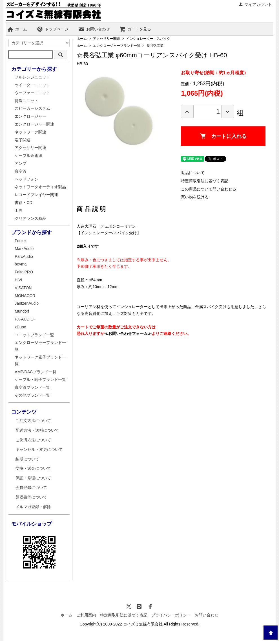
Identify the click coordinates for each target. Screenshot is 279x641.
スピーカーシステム (32, 108)
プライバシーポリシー (171, 615)
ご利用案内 (86, 615)
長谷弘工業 (155, 46)
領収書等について (31, 497)
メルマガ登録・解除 (33, 506)
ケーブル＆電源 (28, 155)
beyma (20, 264)
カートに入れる (223, 136)
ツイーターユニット (32, 85)
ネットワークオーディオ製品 (40, 187)
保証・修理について (33, 478)
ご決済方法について (33, 440)
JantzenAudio (27, 303)
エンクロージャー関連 (34, 124)
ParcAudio (24, 256)
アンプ (20, 163)
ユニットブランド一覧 (34, 335)
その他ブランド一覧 (32, 395)
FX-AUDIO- (25, 319)
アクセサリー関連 (106, 39)
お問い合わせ (94, 29)
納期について (27, 459)
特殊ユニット (26, 100)
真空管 (20, 171)
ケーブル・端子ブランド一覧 (40, 379)
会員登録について (31, 487)
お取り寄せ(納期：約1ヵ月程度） (214, 72)
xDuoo (20, 327)
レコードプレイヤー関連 (36, 194)
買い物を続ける (195, 197)
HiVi (18, 280)
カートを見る (135, 29)
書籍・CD (23, 202)
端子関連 (22, 140)
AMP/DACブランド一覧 (35, 372)
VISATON (23, 288)
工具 (19, 210)
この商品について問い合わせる (208, 189)
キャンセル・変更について (39, 449)
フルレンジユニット (32, 77)
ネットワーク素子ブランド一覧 (40, 360)
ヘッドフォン (26, 179)
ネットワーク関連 (30, 132)
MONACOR (25, 295)
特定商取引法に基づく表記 (204, 181)
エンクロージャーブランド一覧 (116, 46)
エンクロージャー (30, 116)
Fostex (20, 240)
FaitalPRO (24, 272)
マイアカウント (255, 4)
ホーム (17, 29)
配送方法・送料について (37, 430)
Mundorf (22, 311)
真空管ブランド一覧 (32, 387)
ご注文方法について (33, 420)
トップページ (52, 29)
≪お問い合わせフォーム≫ (128, 333)
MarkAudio (24, 248)
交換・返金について (33, 468)
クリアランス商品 (30, 218)
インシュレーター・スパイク (148, 39)
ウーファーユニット (32, 93)
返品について (193, 172)
